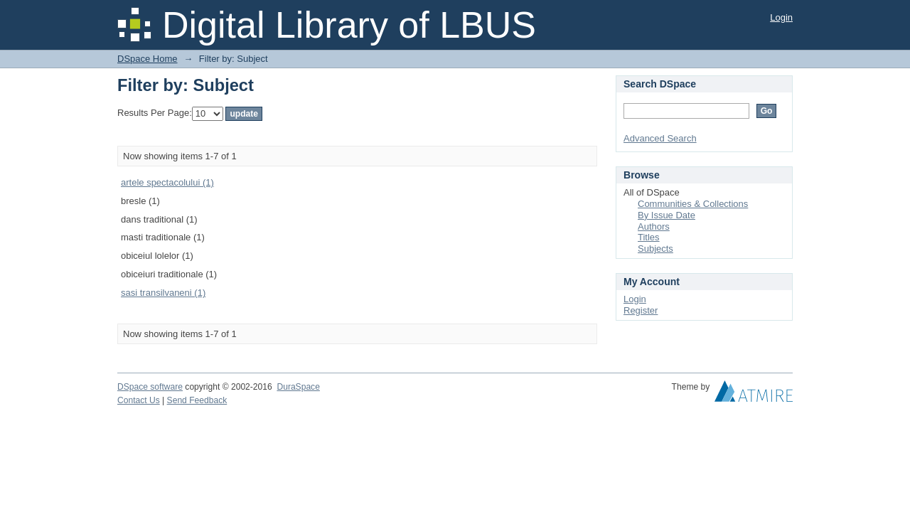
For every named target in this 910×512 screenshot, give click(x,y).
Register (640, 310)
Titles (649, 237)
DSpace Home (147, 58)
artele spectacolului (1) (167, 182)
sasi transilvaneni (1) (163, 292)
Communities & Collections (693, 203)
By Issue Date (666, 215)
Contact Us (138, 400)
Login (781, 17)
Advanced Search (660, 138)
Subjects (655, 248)
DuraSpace (298, 387)
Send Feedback (197, 400)
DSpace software (150, 387)
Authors (654, 226)
